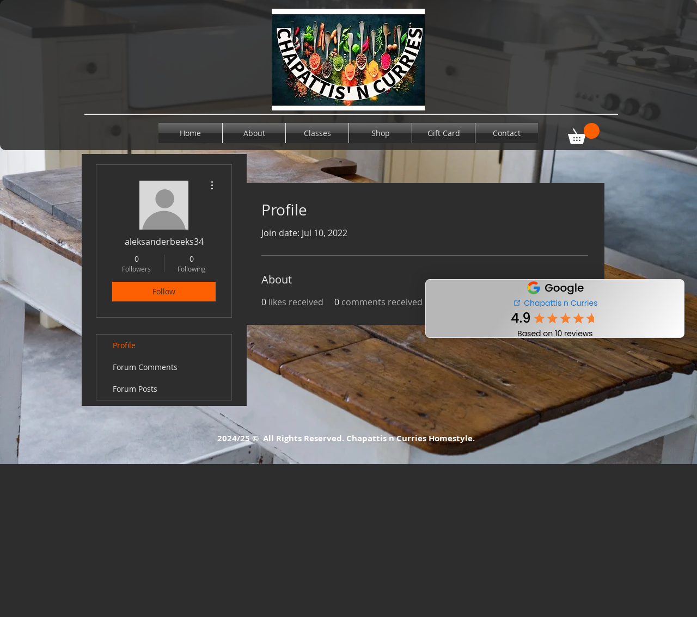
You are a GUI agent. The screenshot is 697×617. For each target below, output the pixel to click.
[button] (584, 133)
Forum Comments (145, 367)
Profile (124, 345)
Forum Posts (135, 389)
